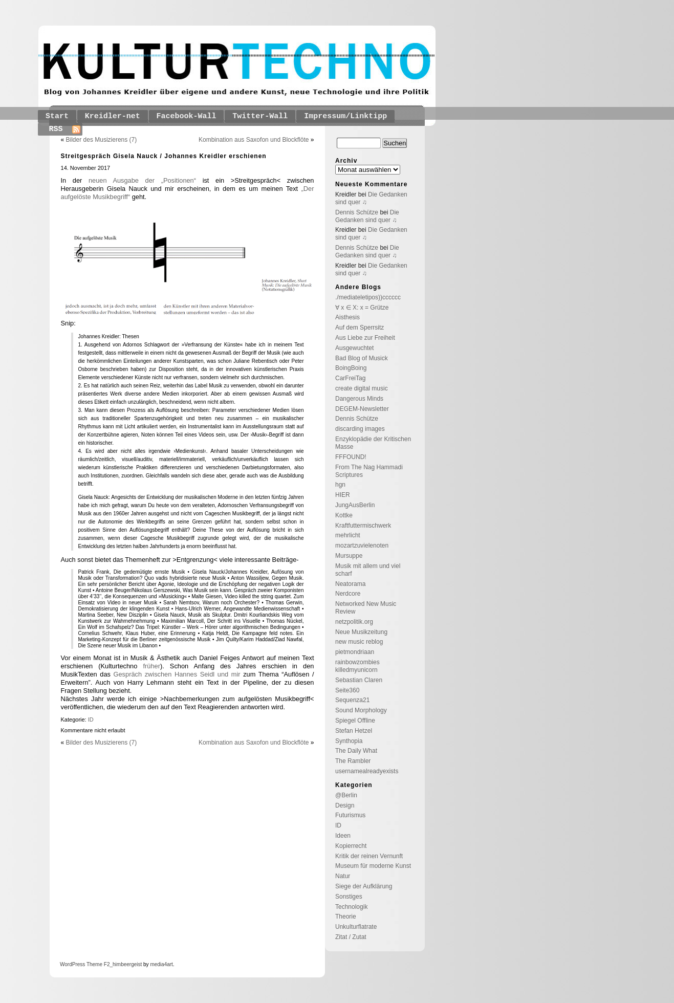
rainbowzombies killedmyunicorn (357, 666)
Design (344, 805)
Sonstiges (348, 896)
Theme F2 (97, 964)
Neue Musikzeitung (361, 632)
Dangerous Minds (359, 398)
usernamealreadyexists (366, 771)
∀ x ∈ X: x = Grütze (361, 307)
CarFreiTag (350, 378)
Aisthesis (347, 317)
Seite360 (347, 690)
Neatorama (350, 583)
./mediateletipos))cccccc (368, 297)
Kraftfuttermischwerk (363, 525)
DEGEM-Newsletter (362, 408)
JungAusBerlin (355, 505)
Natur (342, 876)
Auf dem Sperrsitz (359, 327)
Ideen (343, 835)
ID (91, 719)
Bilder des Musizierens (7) (101, 139)
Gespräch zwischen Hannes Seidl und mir (177, 674)
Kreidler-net (112, 116)
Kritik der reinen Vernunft (369, 856)
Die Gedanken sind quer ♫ (367, 216)
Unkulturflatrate (356, 926)
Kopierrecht (350, 845)
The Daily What (356, 750)
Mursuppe (348, 555)
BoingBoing (350, 368)
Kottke (344, 515)
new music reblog (359, 641)
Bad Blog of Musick (361, 358)
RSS (56, 129)
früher (151, 666)
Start (57, 116)
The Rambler (353, 761)
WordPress (72, 964)
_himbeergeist (126, 964)
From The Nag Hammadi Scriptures (369, 471)
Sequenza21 (352, 700)
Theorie (345, 916)
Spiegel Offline (355, 720)
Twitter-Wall (260, 116)
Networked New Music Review (365, 607)
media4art (161, 964)
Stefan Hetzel (353, 730)
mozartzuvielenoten (361, 545)
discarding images (360, 428)
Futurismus (350, 815)
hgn (340, 484)
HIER (342, 494)
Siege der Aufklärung (363, 886)
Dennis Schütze (356, 212)
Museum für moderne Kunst (373, 865)
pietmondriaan (354, 652)
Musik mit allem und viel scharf (367, 569)
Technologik (351, 906)
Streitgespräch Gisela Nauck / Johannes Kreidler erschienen (164, 156)
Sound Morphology (361, 710)
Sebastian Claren (358, 680)
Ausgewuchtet (354, 348)
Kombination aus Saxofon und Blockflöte (254, 139)
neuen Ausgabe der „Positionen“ (142, 180)
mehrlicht (347, 535)
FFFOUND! (350, 457)
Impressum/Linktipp (345, 116)
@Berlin (346, 795)
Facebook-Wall (186, 116)
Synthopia (348, 741)
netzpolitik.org (354, 621)
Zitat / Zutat (350, 937)
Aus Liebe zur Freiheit (365, 337)
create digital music (361, 388)
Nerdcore (347, 593)
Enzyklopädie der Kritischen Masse (373, 442)
